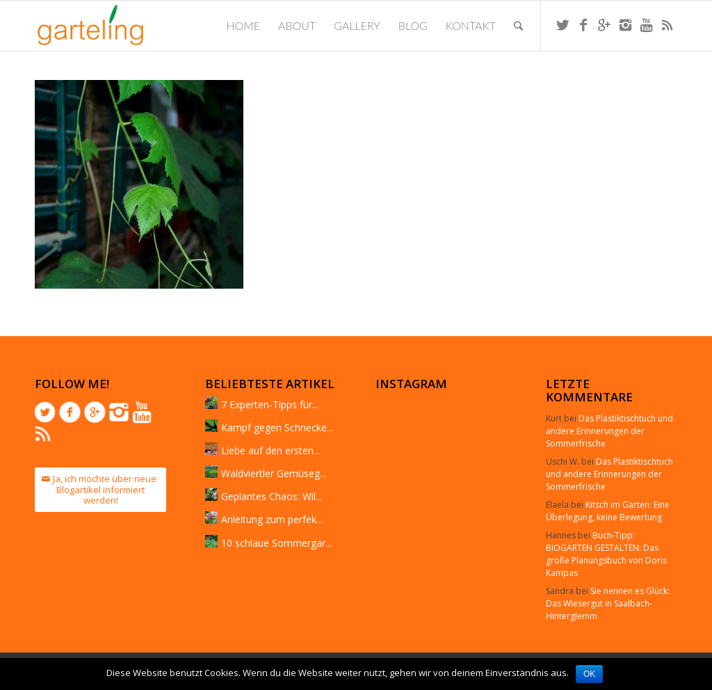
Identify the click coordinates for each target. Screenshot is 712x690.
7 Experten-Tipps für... (269, 404)
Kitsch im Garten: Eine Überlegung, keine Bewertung (608, 511)
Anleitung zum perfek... (272, 519)
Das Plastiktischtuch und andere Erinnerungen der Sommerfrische (609, 430)
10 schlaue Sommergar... (276, 542)
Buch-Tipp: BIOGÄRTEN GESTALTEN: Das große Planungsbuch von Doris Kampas (606, 554)
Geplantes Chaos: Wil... (271, 496)
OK (589, 674)
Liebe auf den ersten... (270, 450)
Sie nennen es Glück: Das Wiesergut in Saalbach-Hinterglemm (608, 603)
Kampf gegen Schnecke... (277, 427)
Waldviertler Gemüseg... (273, 473)
